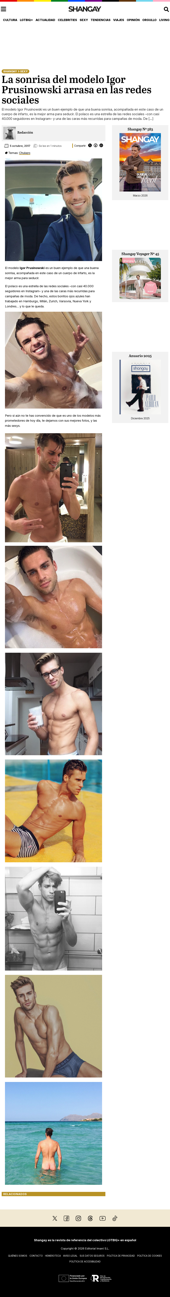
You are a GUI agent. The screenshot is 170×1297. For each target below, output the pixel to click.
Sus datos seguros (92, 1255)
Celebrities (67, 20)
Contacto (36, 1255)
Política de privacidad (121, 1255)
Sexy (84, 20)
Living (164, 20)
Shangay (10, 71)
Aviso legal (70, 1255)
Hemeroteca (53, 1255)
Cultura (10, 20)
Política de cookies (149, 1255)
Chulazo (24, 153)
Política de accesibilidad (85, 1261)
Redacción (25, 132)
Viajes (118, 20)
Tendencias (101, 20)
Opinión (133, 20)
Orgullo (149, 20)
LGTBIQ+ (26, 20)
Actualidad (45, 20)
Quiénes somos (17, 1255)
